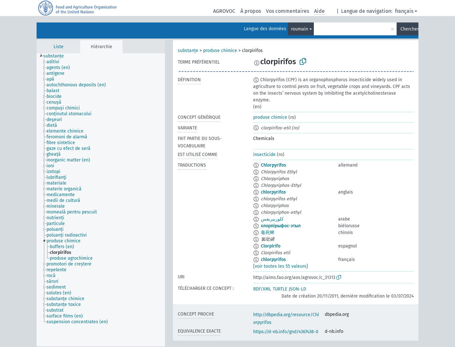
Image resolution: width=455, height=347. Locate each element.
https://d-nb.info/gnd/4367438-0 (285, 331)
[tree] (101, 199)
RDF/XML (262, 289)
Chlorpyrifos (273, 165)
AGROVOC (224, 11)
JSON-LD (297, 289)
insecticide (264, 154)
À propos (250, 11)
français (404, 11)
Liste (59, 46)
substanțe (188, 50)
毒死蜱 (267, 232)
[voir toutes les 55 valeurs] (280, 266)
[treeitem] (56, 56)
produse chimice (220, 50)
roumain (299, 29)
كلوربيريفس (272, 219)
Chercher (409, 29)
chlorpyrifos (273, 192)
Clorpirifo (270, 246)
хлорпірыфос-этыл (281, 226)
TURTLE (280, 289)
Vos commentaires (287, 11)
